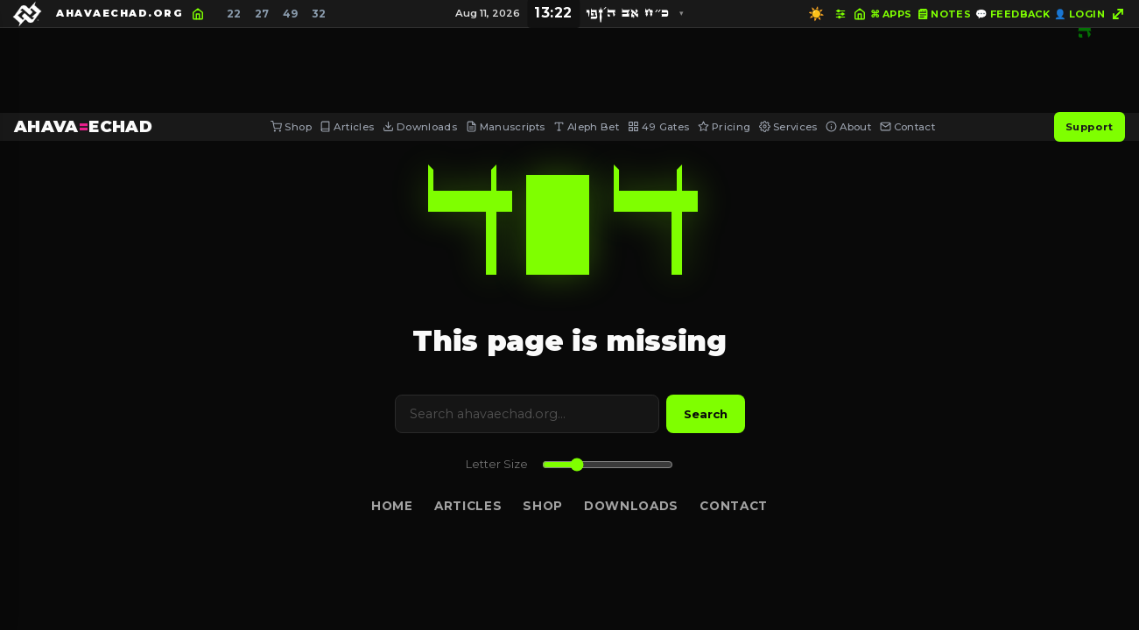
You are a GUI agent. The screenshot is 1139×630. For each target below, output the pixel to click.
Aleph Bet (586, 127)
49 (290, 13)
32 (319, 13)
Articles (347, 127)
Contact (907, 127)
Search (706, 414)
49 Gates (659, 127)
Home (392, 506)
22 (234, 13)
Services (788, 127)
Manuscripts (505, 127)
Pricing (724, 127)
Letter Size (497, 464)
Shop (291, 127)
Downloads (420, 127)
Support (1089, 127)
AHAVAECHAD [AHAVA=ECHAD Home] (83, 126)
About (848, 127)
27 (262, 13)
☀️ (816, 13)
